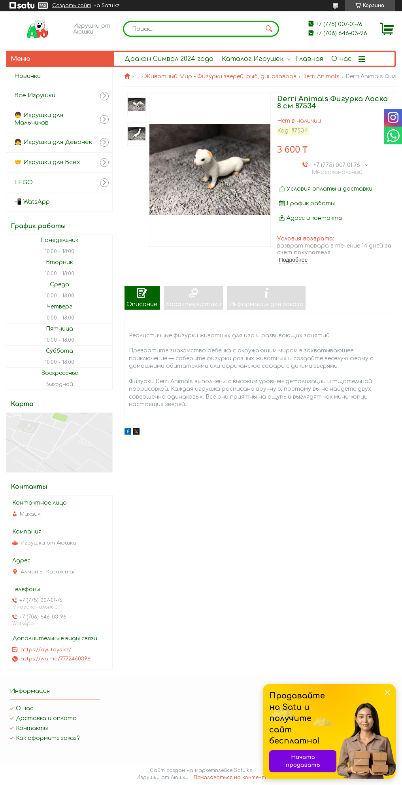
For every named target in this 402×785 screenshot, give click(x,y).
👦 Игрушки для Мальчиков (38, 119)
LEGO (23, 182)
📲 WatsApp (32, 202)
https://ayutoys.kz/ (46, 650)
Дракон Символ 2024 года (169, 58)
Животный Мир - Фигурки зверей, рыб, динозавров (220, 76)
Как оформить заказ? (47, 738)
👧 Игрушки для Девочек (53, 142)
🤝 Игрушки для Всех (47, 162)
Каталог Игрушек (252, 58)
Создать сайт (71, 5)
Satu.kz (243, 770)
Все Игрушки (34, 95)
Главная (309, 58)
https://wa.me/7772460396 (56, 659)
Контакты (32, 728)
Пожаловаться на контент (230, 777)
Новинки (27, 76)
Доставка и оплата (46, 718)
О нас (341, 58)
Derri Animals (321, 76)
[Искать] (269, 29)
